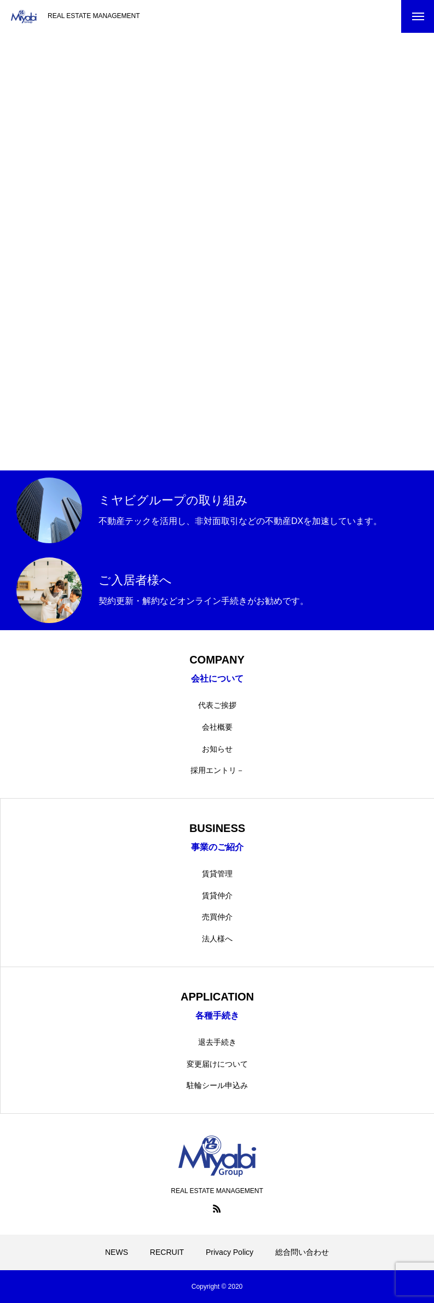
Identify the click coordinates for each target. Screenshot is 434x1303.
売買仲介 (217, 916)
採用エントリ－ (217, 770)
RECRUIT (167, 1252)
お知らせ (217, 748)
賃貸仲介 (217, 895)
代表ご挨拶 (217, 705)
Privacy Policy (229, 1252)
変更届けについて (217, 1064)
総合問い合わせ (302, 1252)
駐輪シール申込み (217, 1085)
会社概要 (217, 727)
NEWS (116, 1252)
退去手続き (217, 1042)
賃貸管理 (217, 873)
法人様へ (217, 938)
